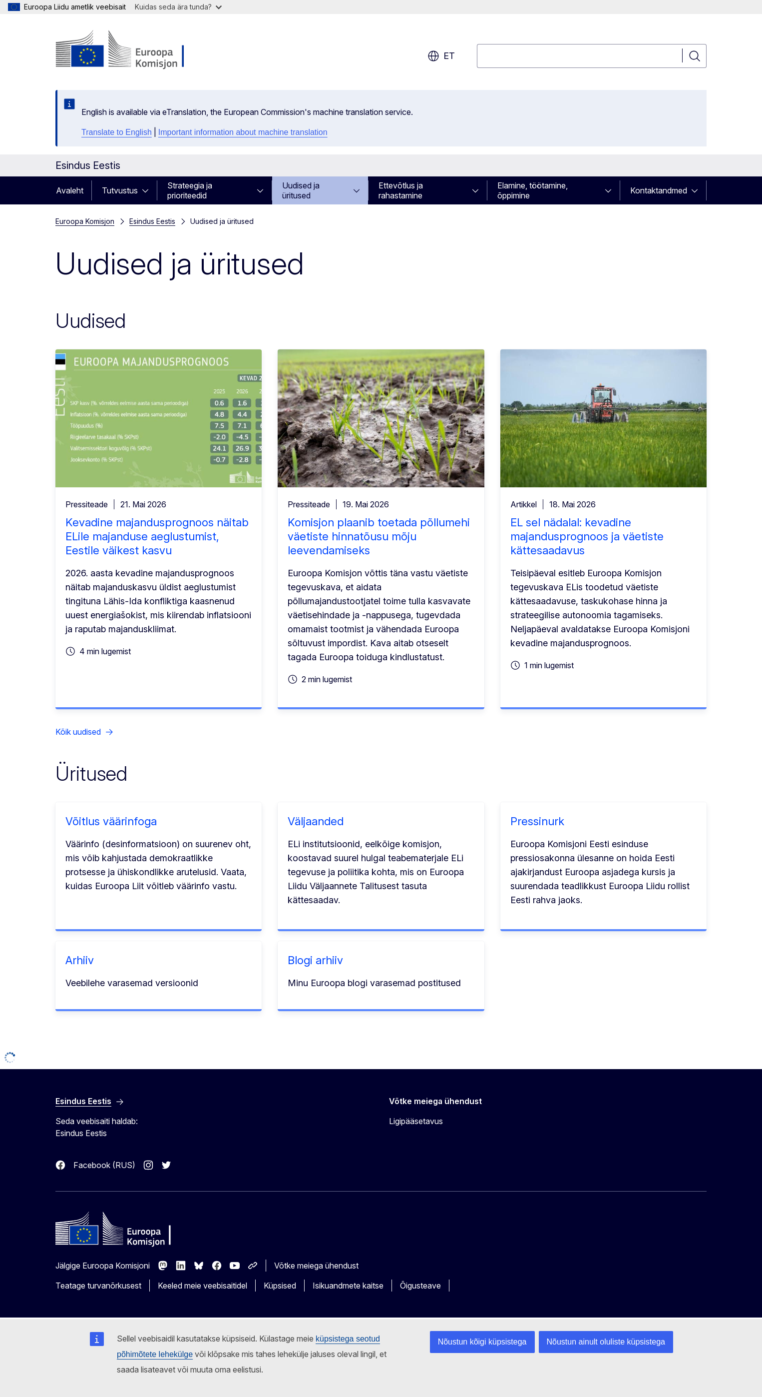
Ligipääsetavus (416, 1121)
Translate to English (116, 132)
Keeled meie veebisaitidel (202, 1286)
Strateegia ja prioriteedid (189, 190)
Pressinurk (537, 821)
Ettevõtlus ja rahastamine (401, 190)
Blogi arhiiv (315, 960)
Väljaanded (316, 821)
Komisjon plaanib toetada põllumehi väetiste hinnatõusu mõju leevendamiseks (379, 536)
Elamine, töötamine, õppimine (532, 190)
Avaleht (69, 190)
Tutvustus (120, 190)
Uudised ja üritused (301, 190)
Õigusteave (420, 1286)
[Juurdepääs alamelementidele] (148, 190)
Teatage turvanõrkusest (98, 1286)
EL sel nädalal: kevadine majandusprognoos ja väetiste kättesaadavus (587, 536)
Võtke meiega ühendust (316, 1266)
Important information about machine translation (243, 132)
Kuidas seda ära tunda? (178, 6)
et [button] (441, 56)
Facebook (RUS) (104, 1165)
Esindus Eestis (152, 221)
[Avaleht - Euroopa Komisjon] (136, 50)
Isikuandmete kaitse (348, 1286)
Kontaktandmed (658, 190)
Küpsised (280, 1286)
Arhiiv (79, 960)
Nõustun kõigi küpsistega (482, 1342)
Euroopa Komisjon (84, 221)
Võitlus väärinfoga (111, 821)
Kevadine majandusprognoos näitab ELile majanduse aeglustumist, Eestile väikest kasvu (157, 536)
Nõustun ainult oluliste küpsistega (606, 1342)
